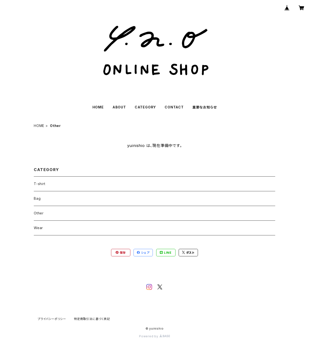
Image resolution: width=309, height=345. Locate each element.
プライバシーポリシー (52, 319)
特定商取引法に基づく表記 (92, 319)
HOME (98, 107)
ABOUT (119, 107)
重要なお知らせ (204, 107)
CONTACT (174, 107)
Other (39, 213)
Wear (38, 228)
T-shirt (39, 184)
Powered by (154, 336)
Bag (37, 198)
